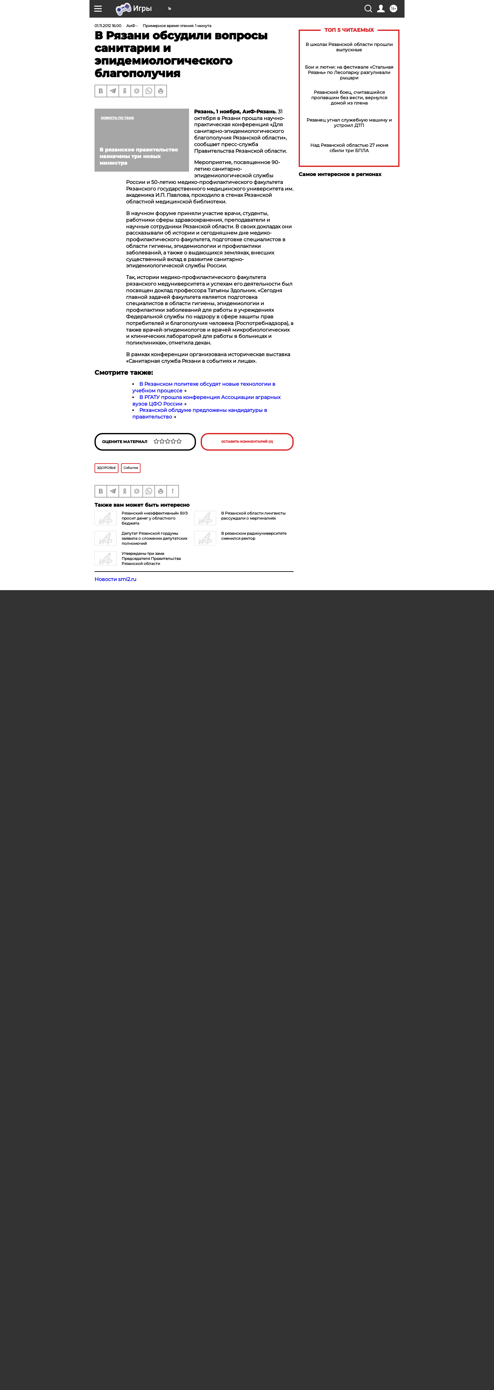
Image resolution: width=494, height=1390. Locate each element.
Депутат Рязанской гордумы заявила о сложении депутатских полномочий (154, 538)
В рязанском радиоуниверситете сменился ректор (253, 536)
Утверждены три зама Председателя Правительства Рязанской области (151, 558)
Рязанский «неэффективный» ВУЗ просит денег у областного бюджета (154, 518)
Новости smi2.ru (115, 579)
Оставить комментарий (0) (247, 442)
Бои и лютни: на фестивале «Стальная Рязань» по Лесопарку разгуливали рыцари (349, 73)
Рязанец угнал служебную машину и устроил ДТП (349, 122)
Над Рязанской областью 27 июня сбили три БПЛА (349, 148)
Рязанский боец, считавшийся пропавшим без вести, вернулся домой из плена (349, 98)
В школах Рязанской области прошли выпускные (349, 47)
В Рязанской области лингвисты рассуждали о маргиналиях (253, 516)
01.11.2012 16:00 (108, 25)
